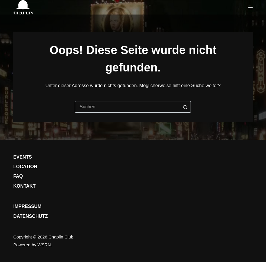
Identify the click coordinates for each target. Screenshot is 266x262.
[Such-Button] (185, 107)
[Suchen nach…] (127, 107)
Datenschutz (30, 216)
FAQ (18, 176)
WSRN (44, 244)
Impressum (27, 206)
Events (22, 157)
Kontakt (24, 186)
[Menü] (250, 7)
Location (25, 166)
